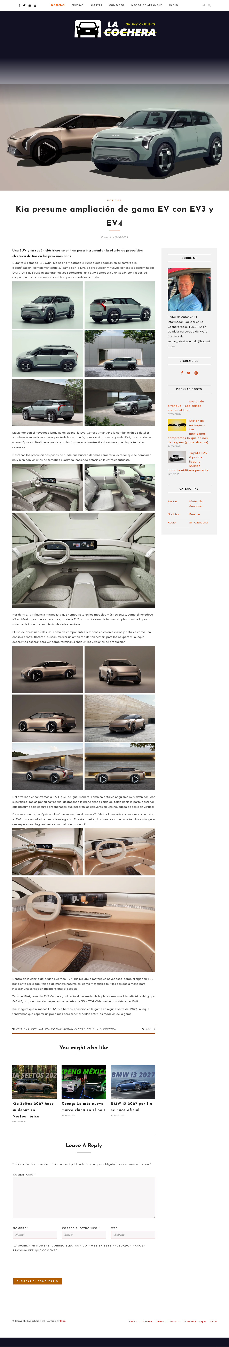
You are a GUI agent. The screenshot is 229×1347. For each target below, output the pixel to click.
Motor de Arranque (146, 5)
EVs (34, 1038)
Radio (173, 5)
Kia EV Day (53, 1038)
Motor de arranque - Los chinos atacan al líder (186, 415)
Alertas (96, 5)
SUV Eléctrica (104, 1038)
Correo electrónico (81, 1237)
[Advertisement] (114, 74)
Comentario (24, 1184)
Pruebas (78, 5)
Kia (40, 1038)
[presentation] (36, 1277)
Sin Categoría (198, 532)
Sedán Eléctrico (77, 1038)
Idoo (63, 1330)
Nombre (21, 1237)
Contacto (116, 5)
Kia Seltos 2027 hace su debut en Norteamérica (33, 1119)
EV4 (26, 1038)
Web (114, 1237)
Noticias (58, 5)
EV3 (19, 1038)
